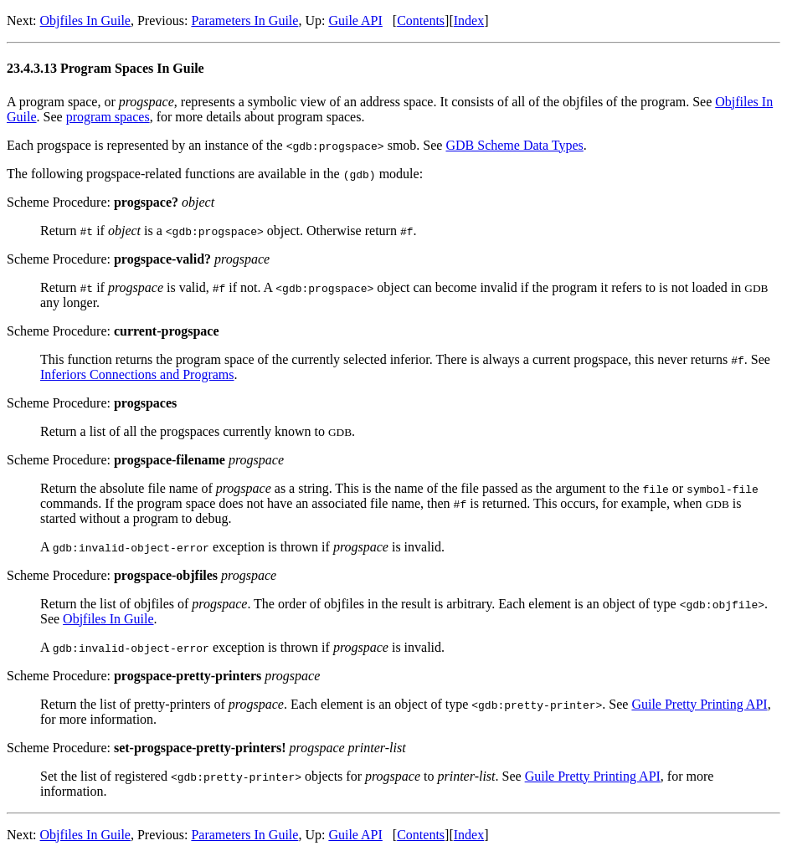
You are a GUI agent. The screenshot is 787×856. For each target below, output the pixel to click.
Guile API (355, 20)
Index (469, 20)
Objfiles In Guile (85, 20)
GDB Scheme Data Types (514, 145)
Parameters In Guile (244, 20)
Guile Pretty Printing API (699, 704)
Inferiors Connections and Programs (137, 374)
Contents (421, 20)
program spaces (108, 117)
